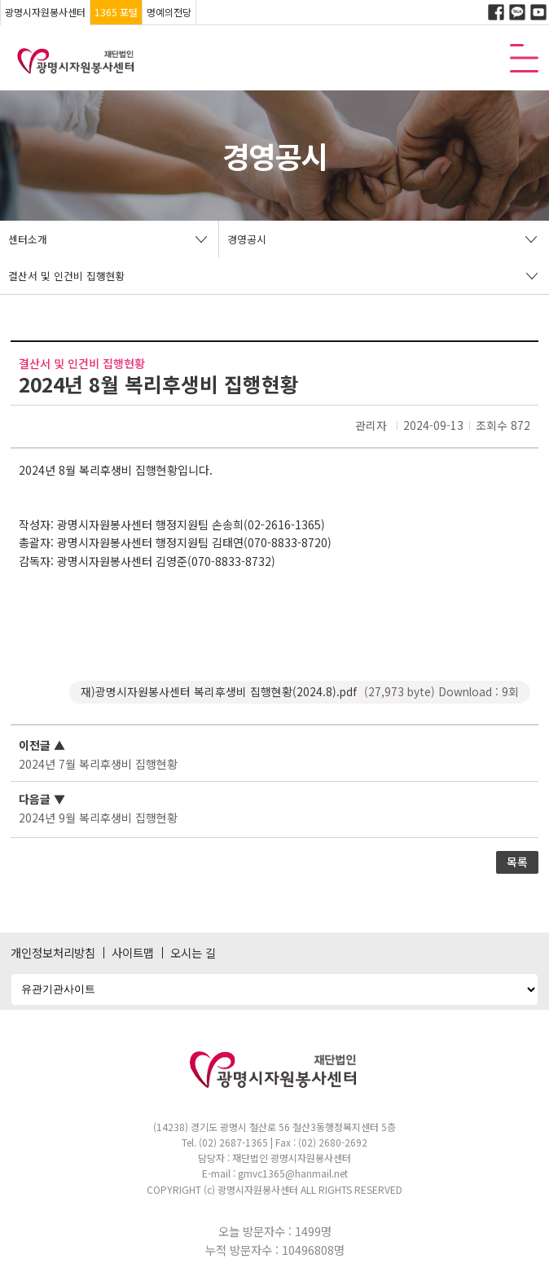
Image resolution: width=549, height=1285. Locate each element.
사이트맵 (133, 952)
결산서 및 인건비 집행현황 (66, 275)
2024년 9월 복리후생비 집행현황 (98, 817)
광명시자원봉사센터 (45, 12)
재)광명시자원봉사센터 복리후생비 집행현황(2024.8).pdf (300, 692)
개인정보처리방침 (53, 952)
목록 (517, 861)
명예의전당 (169, 12)
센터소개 (27, 239)
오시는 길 (193, 952)
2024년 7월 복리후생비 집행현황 (98, 764)
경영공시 (246, 239)
